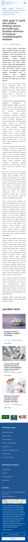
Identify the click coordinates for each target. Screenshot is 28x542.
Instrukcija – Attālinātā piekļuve (9, 443)
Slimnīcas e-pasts (6, 453)
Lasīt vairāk (7, 343)
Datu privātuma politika (7, 432)
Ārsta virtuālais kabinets (8, 457)
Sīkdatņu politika (6, 435)
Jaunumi (11, 8)
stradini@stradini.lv (10, 496)
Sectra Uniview (5, 446)
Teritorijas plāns (6, 469)
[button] (24, 501)
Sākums (4, 8)
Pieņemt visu (13, 538)
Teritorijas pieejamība (7, 476)
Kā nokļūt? (4, 473)
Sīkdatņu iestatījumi (7, 439)
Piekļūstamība (5, 480)
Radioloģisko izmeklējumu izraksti (10, 450)
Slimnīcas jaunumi (15, 44)
